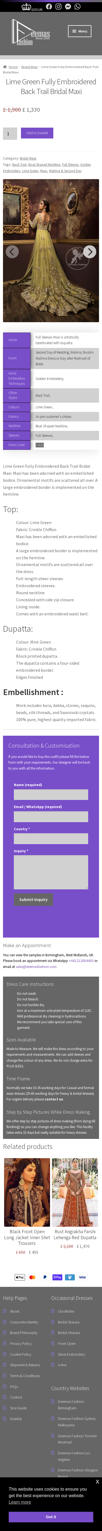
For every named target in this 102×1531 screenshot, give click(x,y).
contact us (54, 1099)
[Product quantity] (10, 134)
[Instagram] (57, 9)
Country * (22, 829)
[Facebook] (47, 9)
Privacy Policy (21, 1343)
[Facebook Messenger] (66, 9)
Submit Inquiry (33, 899)
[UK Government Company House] (31, 9)
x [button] (97, 1481)
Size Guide (18, 1408)
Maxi (43, 171)
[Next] (89, 251)
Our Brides (66, 1311)
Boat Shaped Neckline (44, 164)
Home (13, 67)
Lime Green (30, 171)
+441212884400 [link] (81, 960)
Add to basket (37, 132)
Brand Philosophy (24, 1332)
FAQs (14, 1386)
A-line (62, 1364)
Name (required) (28, 785)
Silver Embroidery (71, 1354)
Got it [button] (51, 1517)
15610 (40, 445)
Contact (16, 1397)
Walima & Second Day (65, 171)
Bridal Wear (29, 67)
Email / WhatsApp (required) (38, 807)
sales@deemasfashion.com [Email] (36, 966)
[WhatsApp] (76, 9)
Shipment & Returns (25, 1364)
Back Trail (19, 164)
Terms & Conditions (25, 1375)
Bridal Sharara (68, 1322)
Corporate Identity (24, 1322)
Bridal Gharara (69, 1332)
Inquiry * (21, 851)
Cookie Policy (20, 1354)
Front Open (67, 1343)
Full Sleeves (70, 164)
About (14, 1311)
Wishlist (16, 1418)
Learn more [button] (20, 1502)
